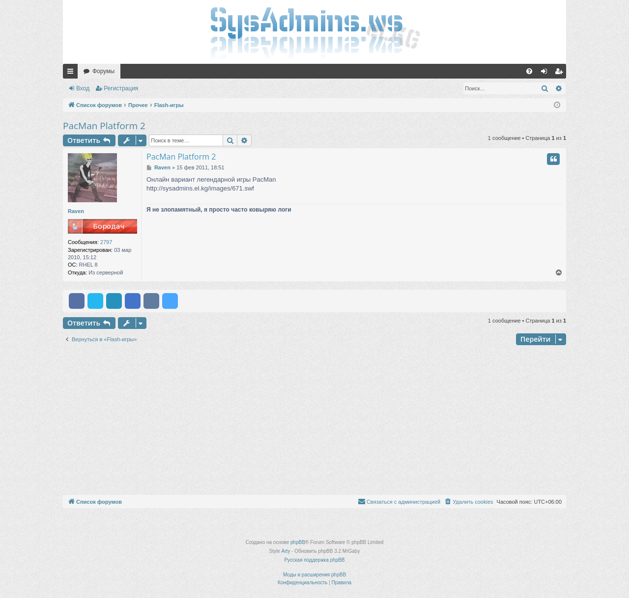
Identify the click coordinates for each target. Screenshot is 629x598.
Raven (76, 211)
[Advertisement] (314, 421)
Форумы (103, 71)
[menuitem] (529, 71)
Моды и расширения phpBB (314, 574)
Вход (82, 88)
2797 (106, 242)
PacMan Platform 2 (104, 125)
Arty (286, 551)
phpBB (297, 542)
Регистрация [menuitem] (560, 73)
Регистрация (121, 88)
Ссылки (72, 73)
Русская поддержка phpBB (314, 560)
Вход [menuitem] (546, 73)
